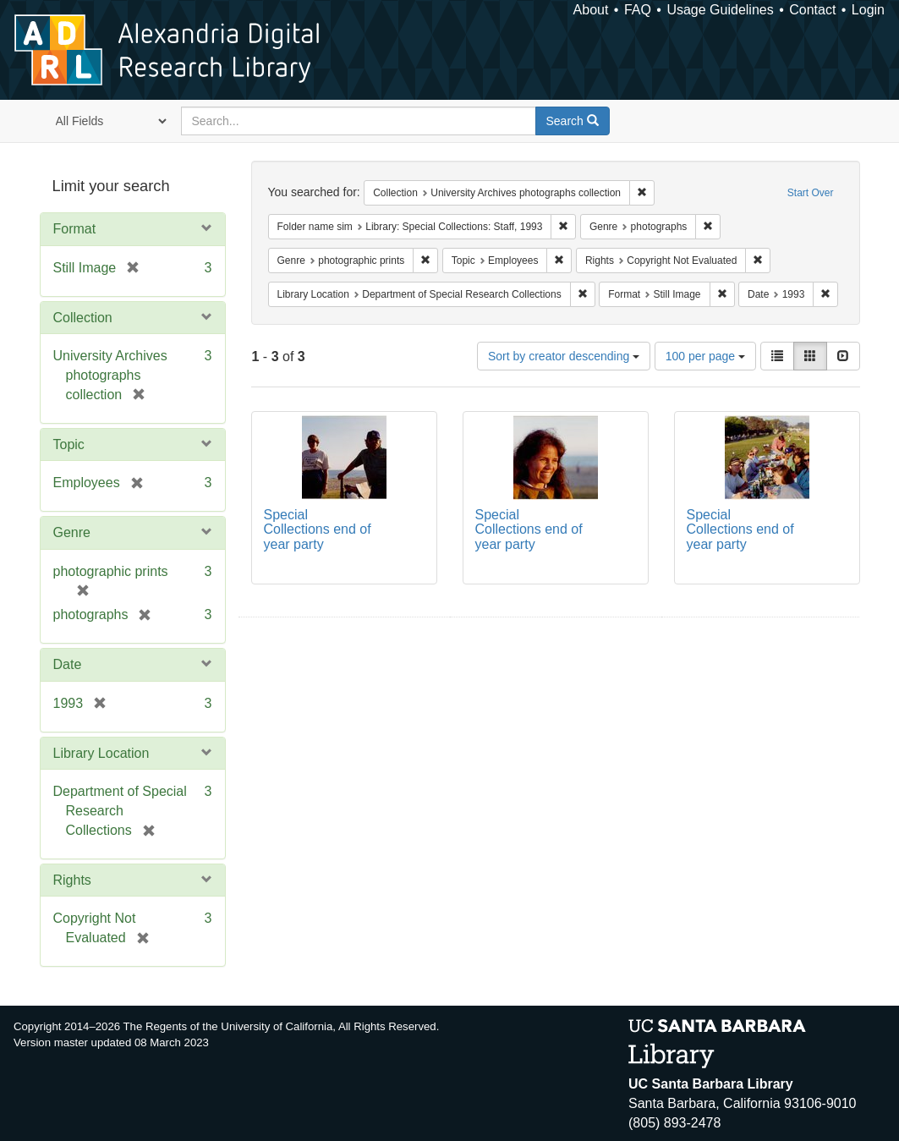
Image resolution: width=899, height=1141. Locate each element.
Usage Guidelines (719, 10)
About (591, 10)
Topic (69, 444)
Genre (71, 532)
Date (67, 664)
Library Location (101, 753)
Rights (72, 880)
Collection (82, 317)
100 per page (705, 356)
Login (868, 10)
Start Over (810, 193)
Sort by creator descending (563, 356)
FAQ (637, 10)
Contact (812, 10)
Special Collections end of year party (317, 529)
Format (74, 229)
